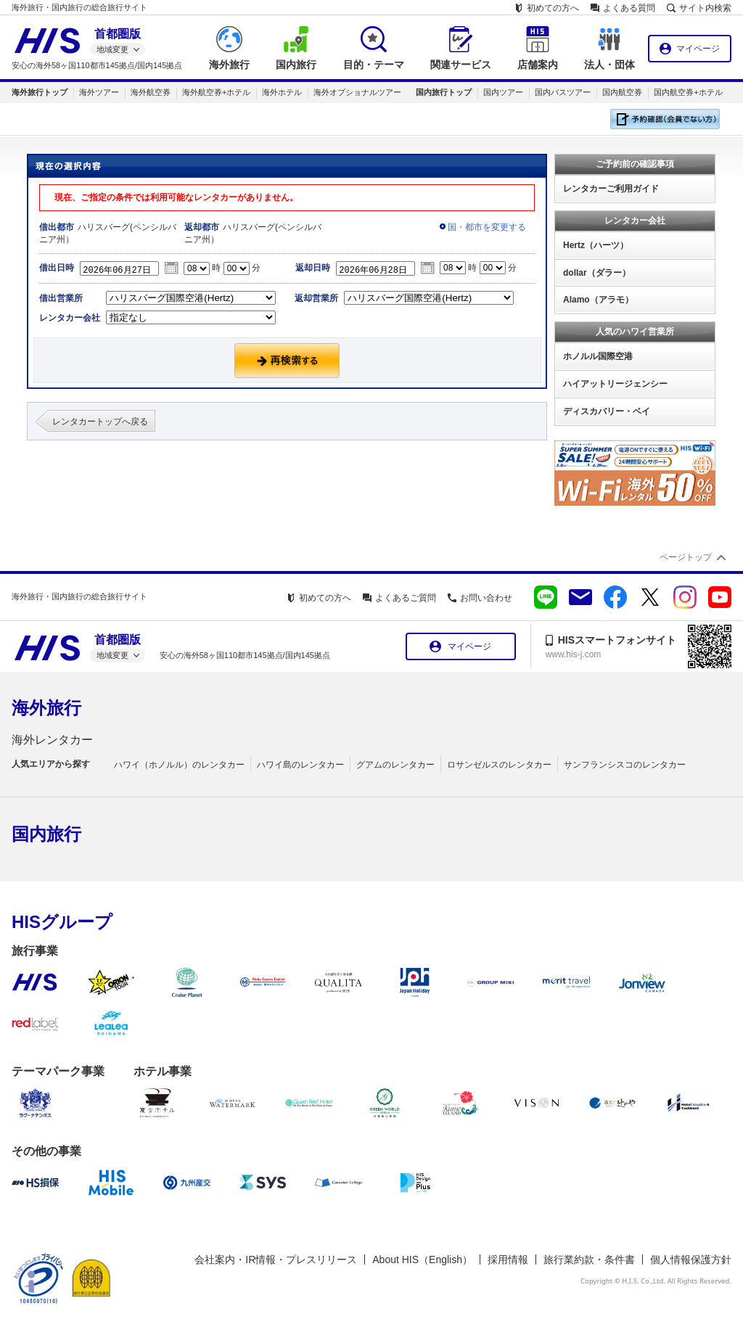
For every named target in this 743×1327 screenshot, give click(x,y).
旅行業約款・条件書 (589, 1259)
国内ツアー (503, 92)
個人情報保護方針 (690, 1259)
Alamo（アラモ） (598, 300)
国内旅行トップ (444, 92)
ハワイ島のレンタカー (300, 765)
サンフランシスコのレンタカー (625, 765)
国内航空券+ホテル (688, 92)
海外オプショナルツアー (357, 92)
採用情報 (508, 1259)
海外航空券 (151, 92)
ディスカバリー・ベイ (606, 411)
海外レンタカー (52, 740)
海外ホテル (282, 92)
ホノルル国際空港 (598, 356)
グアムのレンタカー (395, 765)
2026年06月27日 (123, 268)
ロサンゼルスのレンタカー (499, 765)
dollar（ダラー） (597, 273)
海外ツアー (99, 92)
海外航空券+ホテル (216, 92)
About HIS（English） (422, 1259)
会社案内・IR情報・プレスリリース (275, 1259)
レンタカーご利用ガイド (611, 189)
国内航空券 (622, 92)
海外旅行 (46, 708)
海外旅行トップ (39, 92)
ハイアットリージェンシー (615, 384)
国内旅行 (46, 834)
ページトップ (686, 557)
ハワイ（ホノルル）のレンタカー (179, 765)
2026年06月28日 (379, 268)
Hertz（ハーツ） (595, 245)
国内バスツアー (563, 92)
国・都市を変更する (487, 227)
